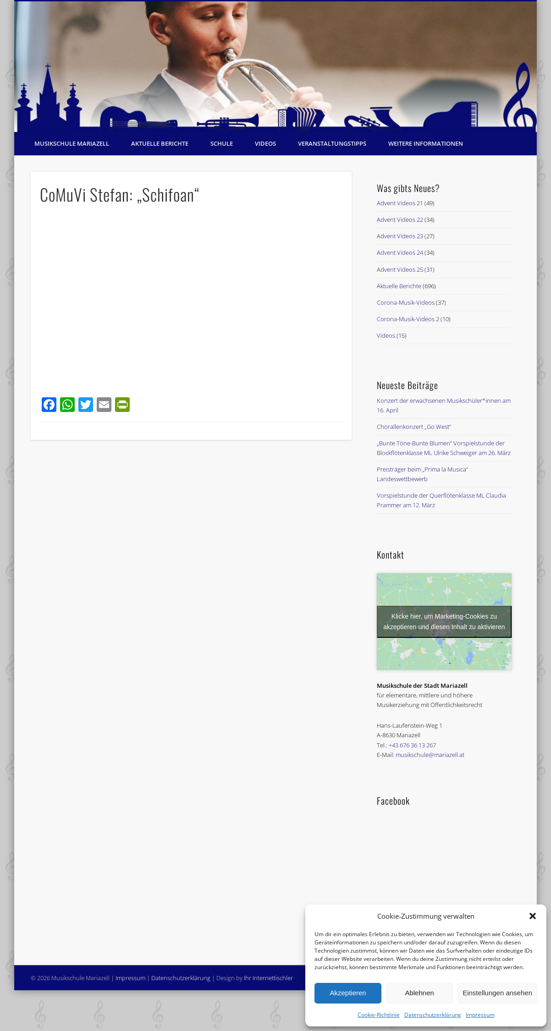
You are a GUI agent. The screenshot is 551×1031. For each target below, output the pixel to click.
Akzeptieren (348, 993)
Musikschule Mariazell (71, 143)
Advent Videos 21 (400, 203)
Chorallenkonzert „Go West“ (414, 426)
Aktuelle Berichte (159, 143)
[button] (532, 916)
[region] (275, 66)
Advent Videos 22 (400, 219)
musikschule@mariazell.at (430, 755)
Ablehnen (419, 993)
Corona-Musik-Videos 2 (408, 319)
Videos (265, 143)
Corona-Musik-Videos (406, 302)
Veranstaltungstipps (332, 143)
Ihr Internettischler (268, 978)
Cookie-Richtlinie (379, 1015)
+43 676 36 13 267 (412, 745)
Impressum (480, 1015)
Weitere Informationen (425, 143)
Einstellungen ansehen (497, 993)
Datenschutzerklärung (432, 1015)
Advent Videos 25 (400, 269)
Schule (221, 143)
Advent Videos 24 (400, 252)
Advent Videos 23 (400, 236)
